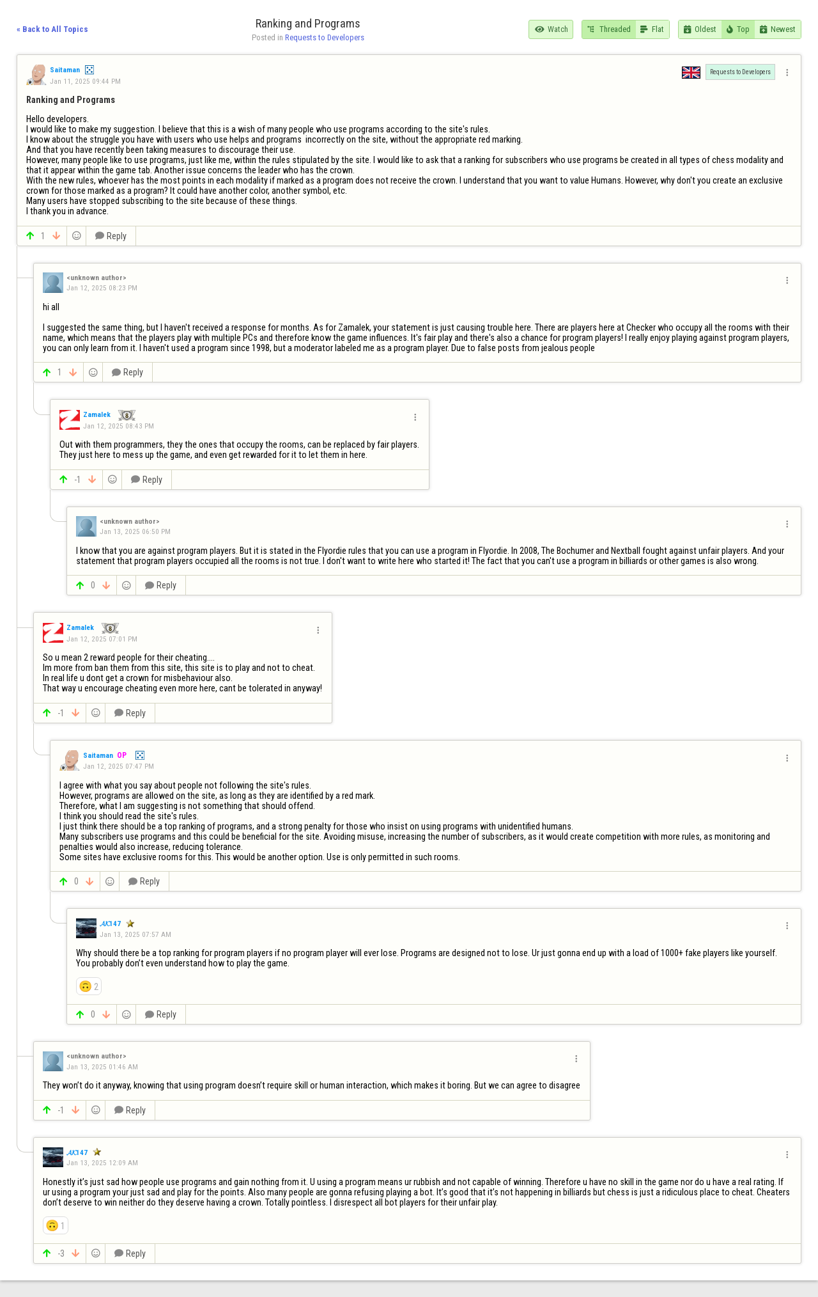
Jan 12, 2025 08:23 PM (101, 287)
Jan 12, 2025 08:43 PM (118, 425)
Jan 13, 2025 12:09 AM (102, 1162)
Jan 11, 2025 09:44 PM (85, 81)
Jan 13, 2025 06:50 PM (135, 531)
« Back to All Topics (52, 29)
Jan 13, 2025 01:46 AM (102, 1066)
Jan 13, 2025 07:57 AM (135, 934)
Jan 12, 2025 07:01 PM (101, 638)
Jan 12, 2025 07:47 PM (118, 766)
